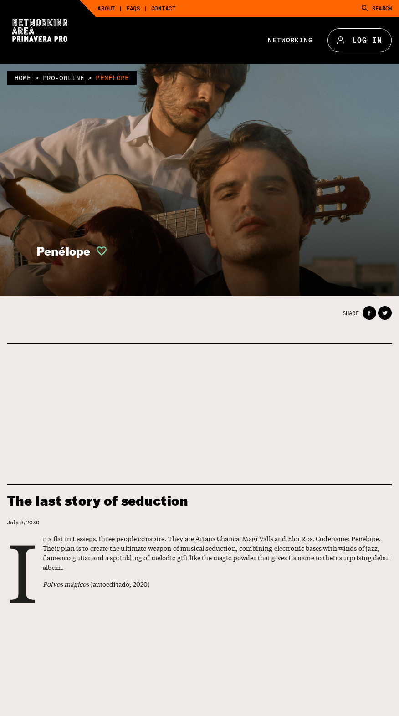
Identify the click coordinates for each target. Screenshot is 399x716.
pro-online (64, 78)
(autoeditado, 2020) (96, 583)
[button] (98, 251)
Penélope (63, 251)
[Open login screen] (98, 251)
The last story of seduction (97, 500)
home (23, 78)
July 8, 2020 (23, 522)
